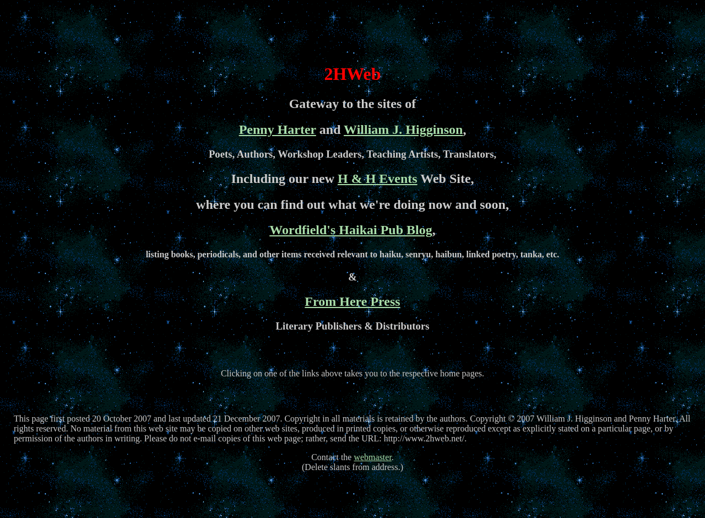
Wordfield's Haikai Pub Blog (350, 230)
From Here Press (352, 301)
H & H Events (377, 178)
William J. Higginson (403, 129)
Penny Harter (277, 129)
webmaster (372, 457)
